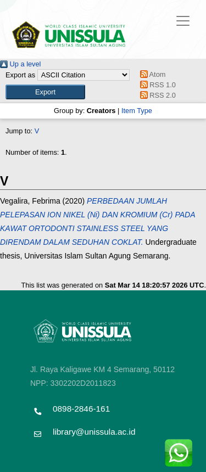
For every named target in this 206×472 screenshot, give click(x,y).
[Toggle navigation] (183, 20)
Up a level (20, 64)
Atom (150, 74)
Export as (20, 75)
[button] (45, 92)
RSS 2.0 (156, 95)
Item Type (136, 110)
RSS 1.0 (156, 85)
